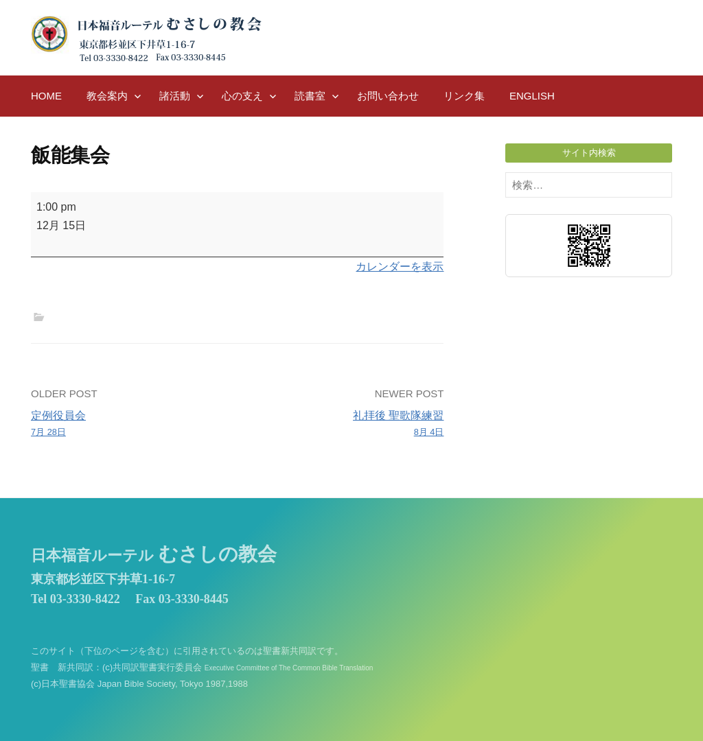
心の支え (242, 96)
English (532, 96)
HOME (46, 96)
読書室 (310, 96)
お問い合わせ (388, 96)
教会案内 (107, 96)
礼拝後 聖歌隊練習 (345, 425)
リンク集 (464, 96)
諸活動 (174, 96)
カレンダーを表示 (399, 266)
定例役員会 (130, 425)
